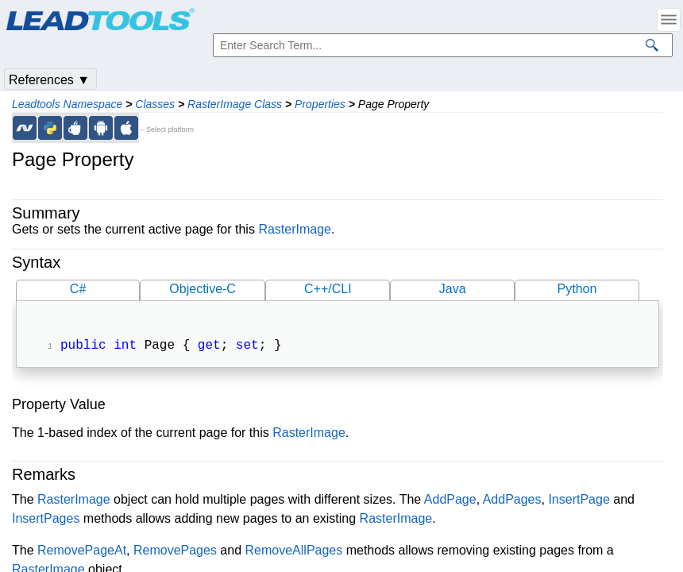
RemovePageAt (81, 551)
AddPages (512, 501)
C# (78, 289)
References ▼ (49, 80)
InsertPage (578, 501)
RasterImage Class (234, 104)
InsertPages (45, 520)
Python (577, 289)
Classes (155, 104)
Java (452, 289)
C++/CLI (328, 289)
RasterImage (294, 229)
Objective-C (202, 289)
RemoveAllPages (294, 551)
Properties (320, 104)
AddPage (450, 501)
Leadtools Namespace (67, 104)
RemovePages (175, 551)
